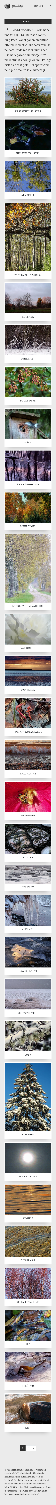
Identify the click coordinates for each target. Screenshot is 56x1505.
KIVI (28, 1427)
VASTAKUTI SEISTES (28, 111)
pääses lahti (28, 971)
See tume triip (28, 1013)
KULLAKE (28, 316)
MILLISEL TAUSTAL (28, 153)
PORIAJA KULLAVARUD (28, 731)
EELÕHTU (28, 1386)
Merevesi (28, 929)
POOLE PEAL (28, 400)
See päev (28, 887)
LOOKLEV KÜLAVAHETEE (28, 606)
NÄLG (27, 442)
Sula (28, 1054)
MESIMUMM (28, 815)
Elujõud (28, 1134)
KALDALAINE (28, 773)
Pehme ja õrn (28, 1176)
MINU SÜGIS (28, 526)
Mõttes (28, 857)
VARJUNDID (28, 648)
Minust (38, 6)
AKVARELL (28, 195)
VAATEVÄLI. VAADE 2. (28, 274)
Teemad (28, 21)
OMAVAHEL (28, 689)
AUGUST (28, 1218)
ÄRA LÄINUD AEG (28, 484)
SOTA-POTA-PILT (28, 1302)
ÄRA (28, 1344)
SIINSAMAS (28, 1260)
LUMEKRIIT (28, 358)
